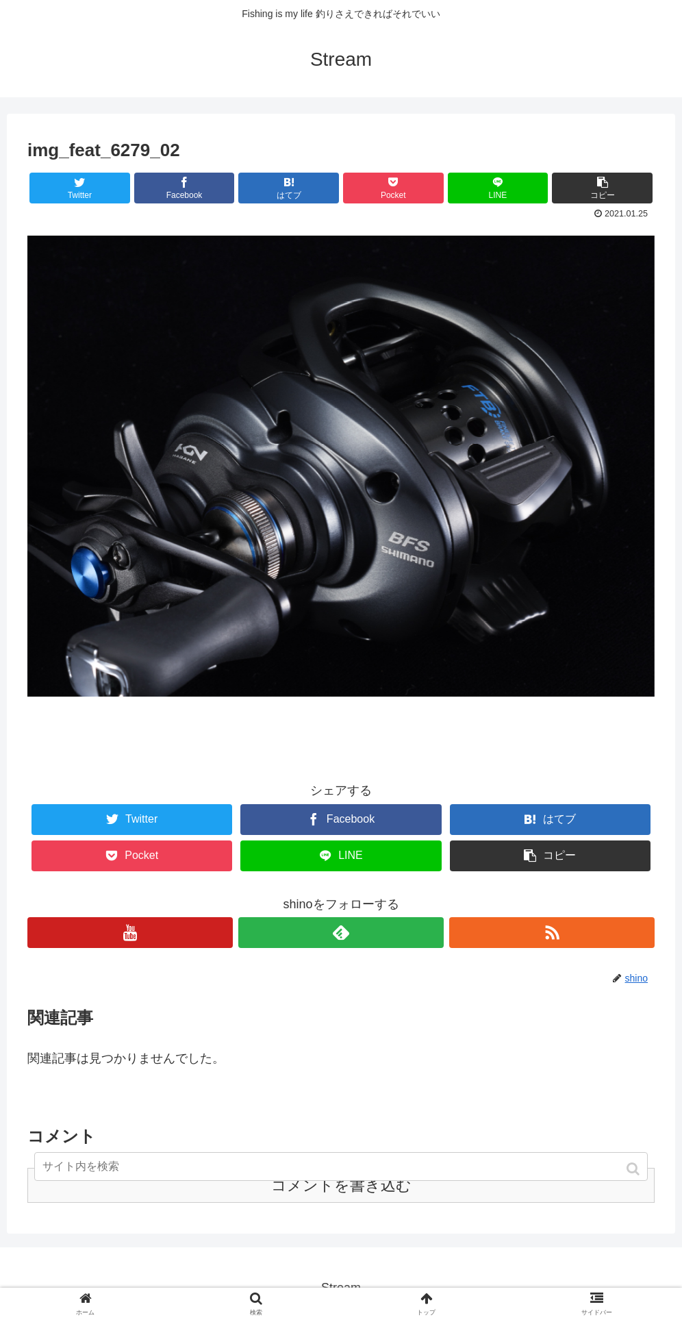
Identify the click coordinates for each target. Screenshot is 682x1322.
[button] (634, 1169)
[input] (341, 1166)
